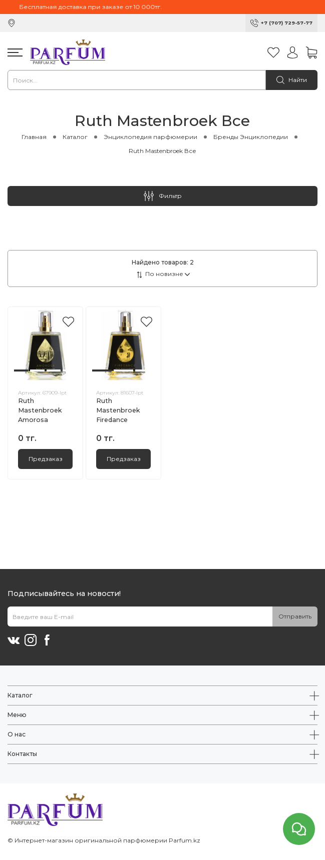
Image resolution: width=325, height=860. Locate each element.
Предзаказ (46, 458)
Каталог (75, 136)
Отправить (294, 616)
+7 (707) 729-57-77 (286, 23)
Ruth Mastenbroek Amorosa (40, 410)
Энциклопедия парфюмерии (150, 136)
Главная (34, 136)
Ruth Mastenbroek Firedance (118, 410)
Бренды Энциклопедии (250, 136)
